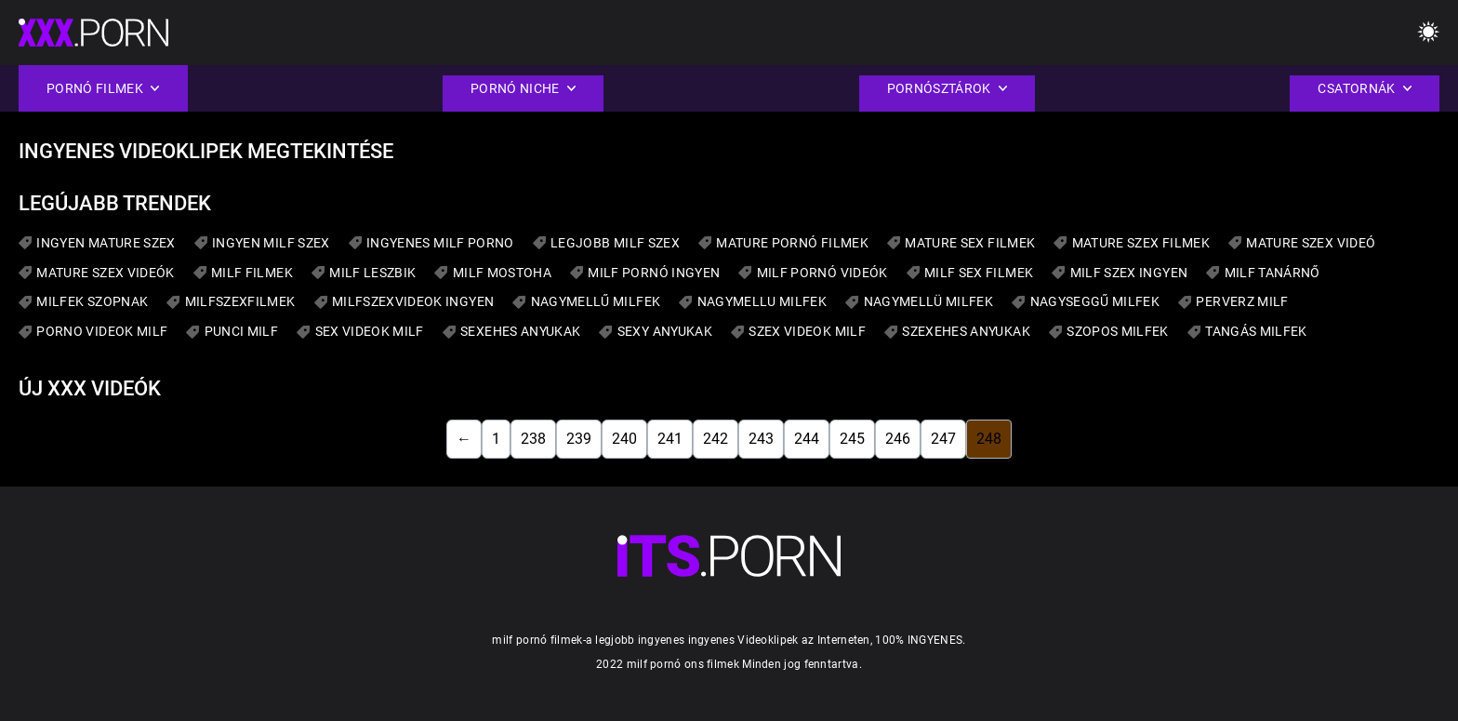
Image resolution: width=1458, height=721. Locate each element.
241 (670, 438)
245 (852, 438)
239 (578, 438)
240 (624, 438)
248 (988, 438)
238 (533, 438)
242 (715, 438)
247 (943, 438)
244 (806, 438)
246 (897, 438)
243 (761, 438)
